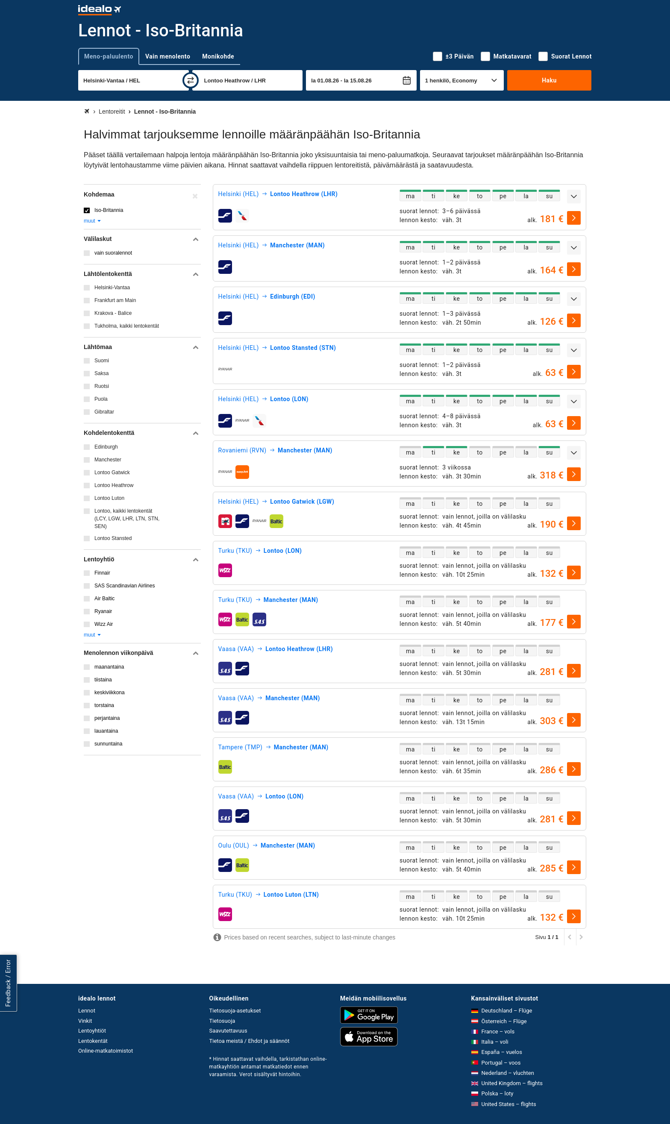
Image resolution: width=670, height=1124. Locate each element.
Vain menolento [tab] (167, 56)
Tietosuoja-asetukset (235, 1010)
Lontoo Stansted (113, 538)
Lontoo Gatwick (112, 472)
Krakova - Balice (113, 313)
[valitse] (574, 218)
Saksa (101, 373)
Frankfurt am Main (115, 300)
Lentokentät (93, 1041)
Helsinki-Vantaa (112, 288)
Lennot (86, 1010)
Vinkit (85, 1021)
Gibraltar (104, 412)
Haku (549, 80)
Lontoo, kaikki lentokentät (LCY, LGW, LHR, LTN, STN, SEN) (126, 518)
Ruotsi (101, 386)
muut (93, 221)
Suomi (101, 361)
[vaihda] (190, 80)
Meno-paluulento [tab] (108, 56)
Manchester (107, 460)
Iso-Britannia (108, 210)
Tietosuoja (222, 1021)
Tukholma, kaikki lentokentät (126, 326)
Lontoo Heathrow (113, 485)
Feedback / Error (8, 983)
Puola (101, 399)
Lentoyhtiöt (92, 1030)
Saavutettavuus (228, 1030)
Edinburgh (106, 447)
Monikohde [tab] (218, 56)
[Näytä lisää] (574, 196)
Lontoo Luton (109, 498)
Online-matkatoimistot (105, 1051)
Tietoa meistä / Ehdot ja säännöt (249, 1041)
